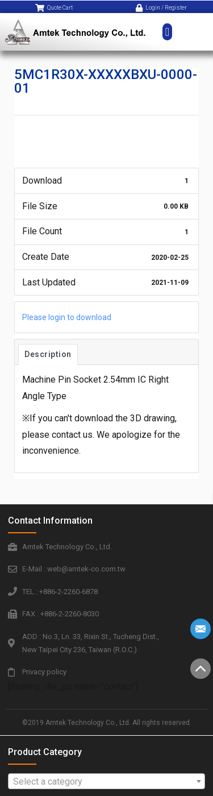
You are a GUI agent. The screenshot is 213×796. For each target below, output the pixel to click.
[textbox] (107, 782)
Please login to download (66, 317)
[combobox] (107, 781)
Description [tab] (48, 354)
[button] (167, 25)
